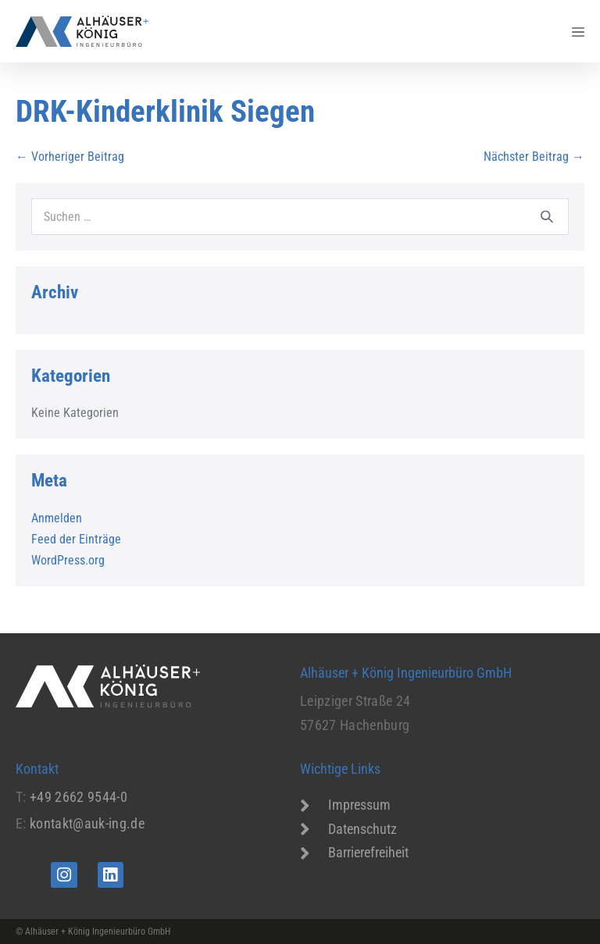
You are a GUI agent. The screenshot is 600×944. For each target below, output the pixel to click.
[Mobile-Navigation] (578, 31)
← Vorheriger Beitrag (70, 156)
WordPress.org (68, 560)
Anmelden (56, 518)
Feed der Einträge (76, 539)
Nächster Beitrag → (534, 156)
